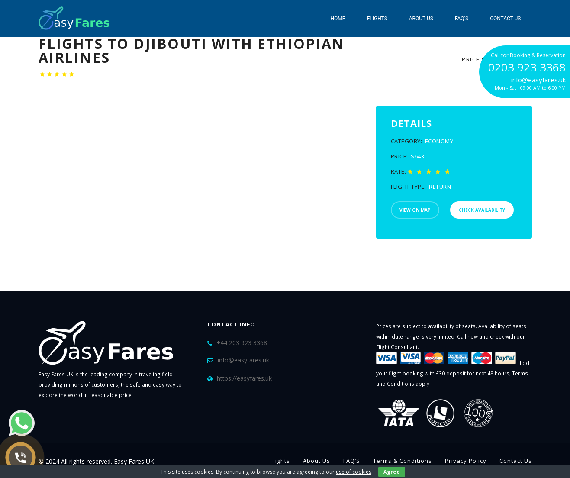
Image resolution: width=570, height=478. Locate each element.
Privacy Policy (465, 461)
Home (338, 19)
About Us (421, 19)
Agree (391, 471)
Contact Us (505, 19)
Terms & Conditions (402, 461)
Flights (377, 19)
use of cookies (353, 471)
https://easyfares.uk (244, 378)
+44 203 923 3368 (241, 343)
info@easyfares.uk (243, 360)
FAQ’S (461, 19)
